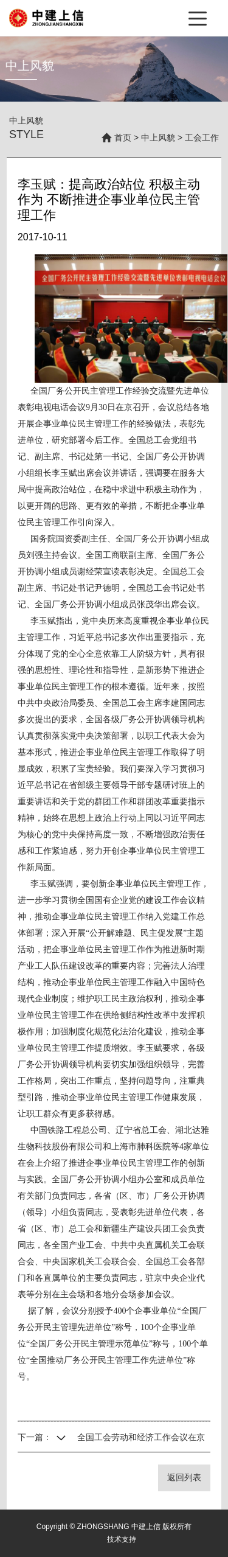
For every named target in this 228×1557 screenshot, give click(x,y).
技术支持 (121, 1539)
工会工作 (202, 137)
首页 (122, 137)
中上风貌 (158, 137)
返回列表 (184, 1477)
